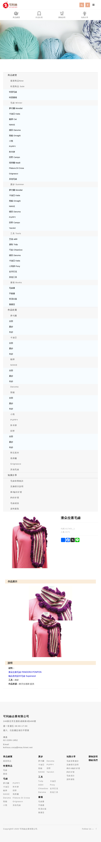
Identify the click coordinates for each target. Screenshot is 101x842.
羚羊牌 (12, 152)
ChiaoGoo (43, 788)
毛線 (5, 770)
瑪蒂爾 (13, 458)
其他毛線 (13, 179)
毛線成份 (14, 503)
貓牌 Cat (13, 119)
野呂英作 (14, 453)
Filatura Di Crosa (16, 168)
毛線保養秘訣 (16, 481)
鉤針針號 (14, 497)
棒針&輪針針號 (73, 768)
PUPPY (12, 146)
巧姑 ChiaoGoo (15, 250)
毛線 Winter (16, 103)
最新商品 (7, 761)
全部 (11, 321)
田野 (12, 431)
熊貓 (12, 392)
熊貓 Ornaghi (15, 135)
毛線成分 (71, 776)
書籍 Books (16, 282)
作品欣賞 (12, 310)
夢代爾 (13, 316)
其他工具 (13, 277)
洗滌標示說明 (16, 486)
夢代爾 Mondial (15, 108)
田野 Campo (14, 157)
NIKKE (12, 125)
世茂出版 (13, 299)
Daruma (14, 387)
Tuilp (40, 781)
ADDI (40, 785)
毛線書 (12, 288)
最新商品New (17, 81)
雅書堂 (12, 304)
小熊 (11, 141)
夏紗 (11, 327)
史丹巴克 (13, 271)
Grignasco (13, 173)
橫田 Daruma (15, 130)
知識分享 (12, 475)
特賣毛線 (13, 92)
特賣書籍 (13, 97)
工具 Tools (15, 233)
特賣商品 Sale (17, 86)
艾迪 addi (13, 239)
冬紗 (11, 332)
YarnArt (12, 228)
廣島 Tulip (13, 244)
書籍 (5, 774)
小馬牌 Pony (14, 266)
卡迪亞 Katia (14, 114)
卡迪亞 (13, 337)
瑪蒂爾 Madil (14, 163)
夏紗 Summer (17, 184)
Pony (52, 785)
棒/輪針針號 (16, 492)
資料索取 (14, 509)
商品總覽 (12, 75)
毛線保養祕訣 (73, 761)
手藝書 (12, 293)
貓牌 (12, 359)
